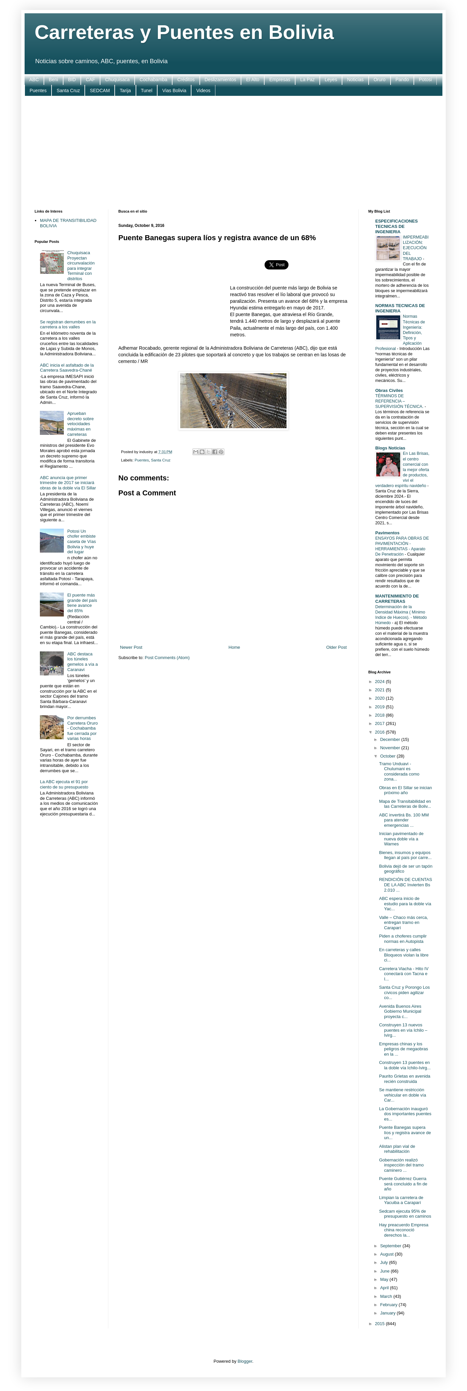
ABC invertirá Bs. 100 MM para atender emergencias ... (404, 820)
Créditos (185, 79)
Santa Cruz (68, 90)
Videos (203, 90)
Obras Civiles (389, 390)
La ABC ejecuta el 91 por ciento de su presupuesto (64, 784)
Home (234, 647)
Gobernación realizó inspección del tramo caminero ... (401, 1165)
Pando (402, 79)
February (389, 1304)
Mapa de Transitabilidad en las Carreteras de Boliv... (405, 804)
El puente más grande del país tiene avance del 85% (82, 603)
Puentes (38, 90)
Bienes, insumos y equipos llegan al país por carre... (405, 855)
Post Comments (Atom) (167, 657)
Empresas (279, 79)
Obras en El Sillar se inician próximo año (405, 790)
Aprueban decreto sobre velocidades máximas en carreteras (80, 423)
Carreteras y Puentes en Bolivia (184, 32)
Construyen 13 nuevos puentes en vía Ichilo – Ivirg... (403, 1030)
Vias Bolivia (174, 90)
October (388, 756)
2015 (380, 1323)
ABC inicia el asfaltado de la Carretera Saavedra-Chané (67, 368)
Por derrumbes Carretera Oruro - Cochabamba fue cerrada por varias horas (82, 728)
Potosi (425, 79)
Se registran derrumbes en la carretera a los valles (68, 324)
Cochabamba (153, 79)
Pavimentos (387, 532)
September (391, 1245)
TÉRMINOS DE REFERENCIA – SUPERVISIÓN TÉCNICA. (399, 401)
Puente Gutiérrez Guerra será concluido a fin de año (403, 1183)
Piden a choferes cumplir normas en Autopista (402, 939)
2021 (380, 689)
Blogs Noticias (390, 447)
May (385, 1279)
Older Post (336, 647)
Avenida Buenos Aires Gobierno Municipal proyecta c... (400, 1011)
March (387, 1296)
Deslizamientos (220, 79)
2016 (380, 732)
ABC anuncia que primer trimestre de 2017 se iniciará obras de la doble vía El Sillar (68, 482)
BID (72, 79)
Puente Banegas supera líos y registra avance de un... (405, 1132)
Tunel (147, 90)
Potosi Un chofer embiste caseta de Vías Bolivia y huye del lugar (81, 541)
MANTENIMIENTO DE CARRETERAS (397, 599)
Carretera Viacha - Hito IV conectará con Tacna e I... (403, 973)
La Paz (307, 79)
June (385, 1271)
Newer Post (131, 647)
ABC (34, 79)
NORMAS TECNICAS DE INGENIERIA (400, 308)
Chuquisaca (117, 79)
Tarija (125, 90)
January (388, 1312)
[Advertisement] (233, 152)
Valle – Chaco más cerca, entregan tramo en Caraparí (403, 922)
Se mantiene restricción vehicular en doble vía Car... (402, 1095)
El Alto (252, 79)
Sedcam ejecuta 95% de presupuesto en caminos (405, 1214)
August (387, 1254)
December (391, 739)
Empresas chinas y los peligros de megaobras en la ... (403, 1049)
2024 (380, 681)
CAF (90, 79)
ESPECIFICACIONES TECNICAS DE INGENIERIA (396, 226)
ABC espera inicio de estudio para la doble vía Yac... (405, 903)
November (391, 747)
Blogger (245, 1361)
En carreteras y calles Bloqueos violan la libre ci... (403, 954)
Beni (53, 79)
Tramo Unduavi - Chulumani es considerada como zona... (399, 771)
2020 (380, 698)
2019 (380, 706)
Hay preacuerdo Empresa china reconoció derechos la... (403, 1230)
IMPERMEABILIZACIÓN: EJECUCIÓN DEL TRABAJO (416, 248)
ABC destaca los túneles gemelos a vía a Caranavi (82, 661)
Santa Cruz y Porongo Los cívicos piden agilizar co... (404, 992)
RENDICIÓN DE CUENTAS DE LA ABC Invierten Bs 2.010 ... (405, 884)
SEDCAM (100, 90)
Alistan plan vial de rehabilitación (397, 1149)
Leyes (331, 79)
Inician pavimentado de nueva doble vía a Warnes (401, 838)
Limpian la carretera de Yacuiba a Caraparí (401, 1200)
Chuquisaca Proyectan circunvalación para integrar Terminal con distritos (80, 265)
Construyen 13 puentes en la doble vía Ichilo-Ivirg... (404, 1065)
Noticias (355, 79)
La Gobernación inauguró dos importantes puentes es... (405, 1114)
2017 (380, 723)
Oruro (380, 79)
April (385, 1287)
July (384, 1262)
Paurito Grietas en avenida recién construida (404, 1079)
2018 (380, 715)
